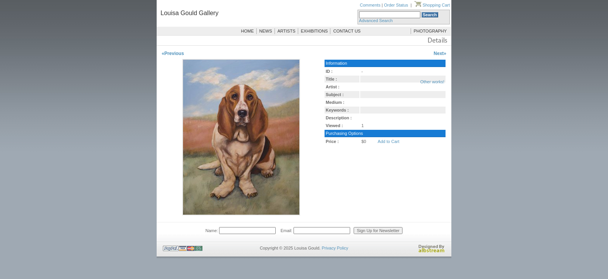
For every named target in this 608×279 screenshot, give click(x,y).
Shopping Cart (432, 5)
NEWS (265, 31)
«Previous (173, 53)
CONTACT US (347, 31)
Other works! (432, 81)
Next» (440, 53)
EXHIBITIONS (314, 31)
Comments (370, 5)
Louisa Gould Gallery (189, 13)
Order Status (396, 5)
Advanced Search (376, 20)
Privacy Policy (335, 248)
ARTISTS (286, 31)
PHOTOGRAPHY (430, 31)
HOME (247, 31)
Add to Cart (388, 141)
